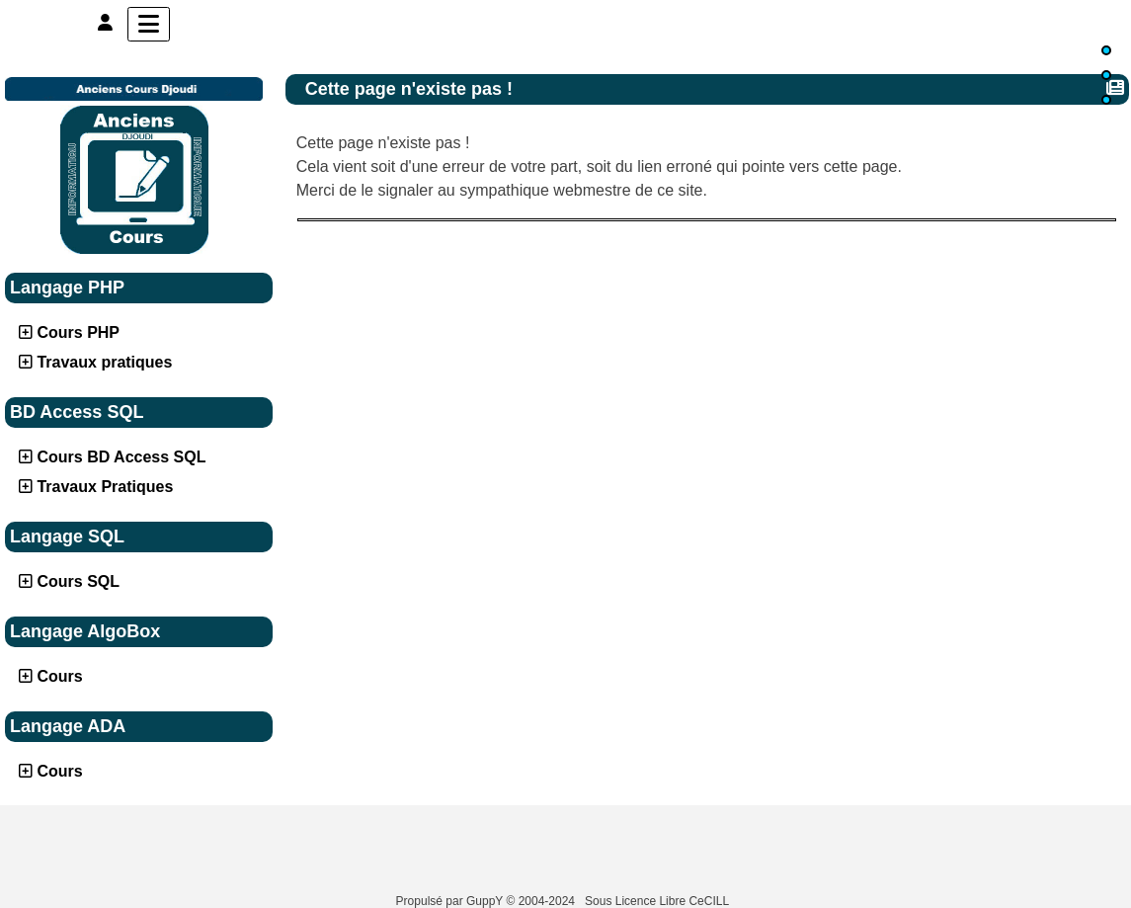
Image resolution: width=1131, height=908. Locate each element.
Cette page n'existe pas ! (411, 89)
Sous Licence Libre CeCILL (658, 901)
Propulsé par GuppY (451, 901)
